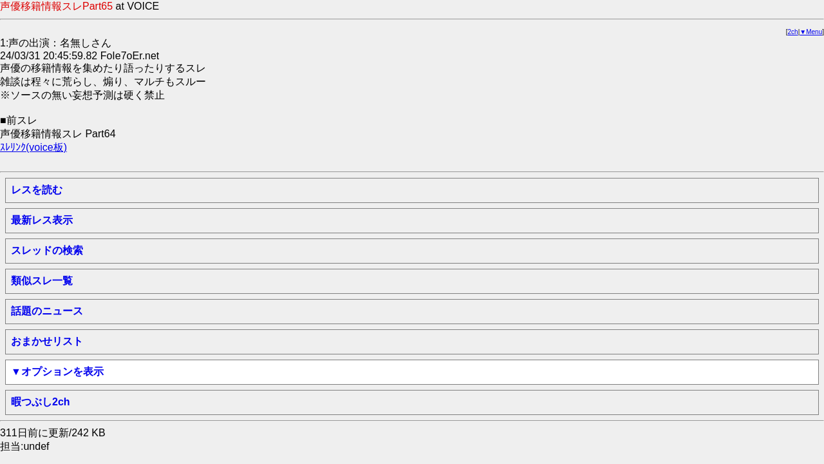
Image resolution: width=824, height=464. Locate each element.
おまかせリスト (47, 341)
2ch (793, 31)
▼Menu (811, 31)
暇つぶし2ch (40, 401)
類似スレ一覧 (42, 280)
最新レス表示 (42, 220)
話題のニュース (47, 310)
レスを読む (36, 189)
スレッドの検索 (47, 250)
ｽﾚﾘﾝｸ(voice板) (33, 147)
